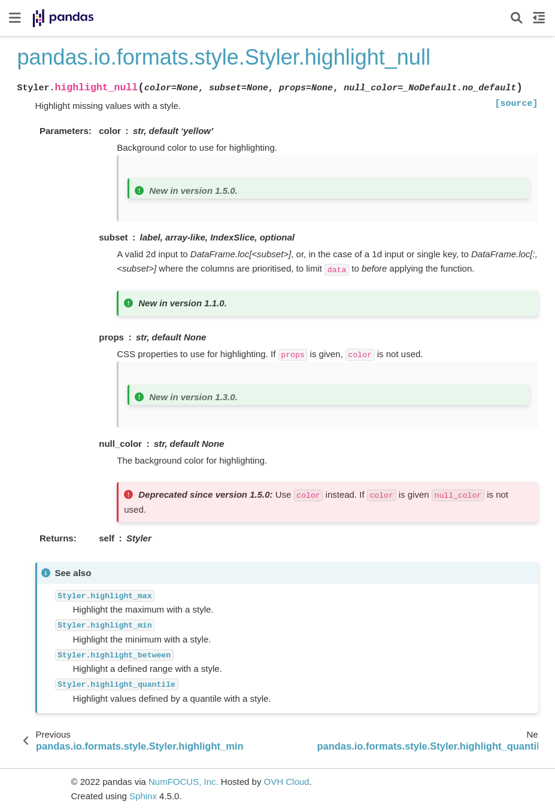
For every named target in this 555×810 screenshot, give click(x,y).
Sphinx (143, 796)
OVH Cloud (287, 781)
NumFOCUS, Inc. (183, 781)
